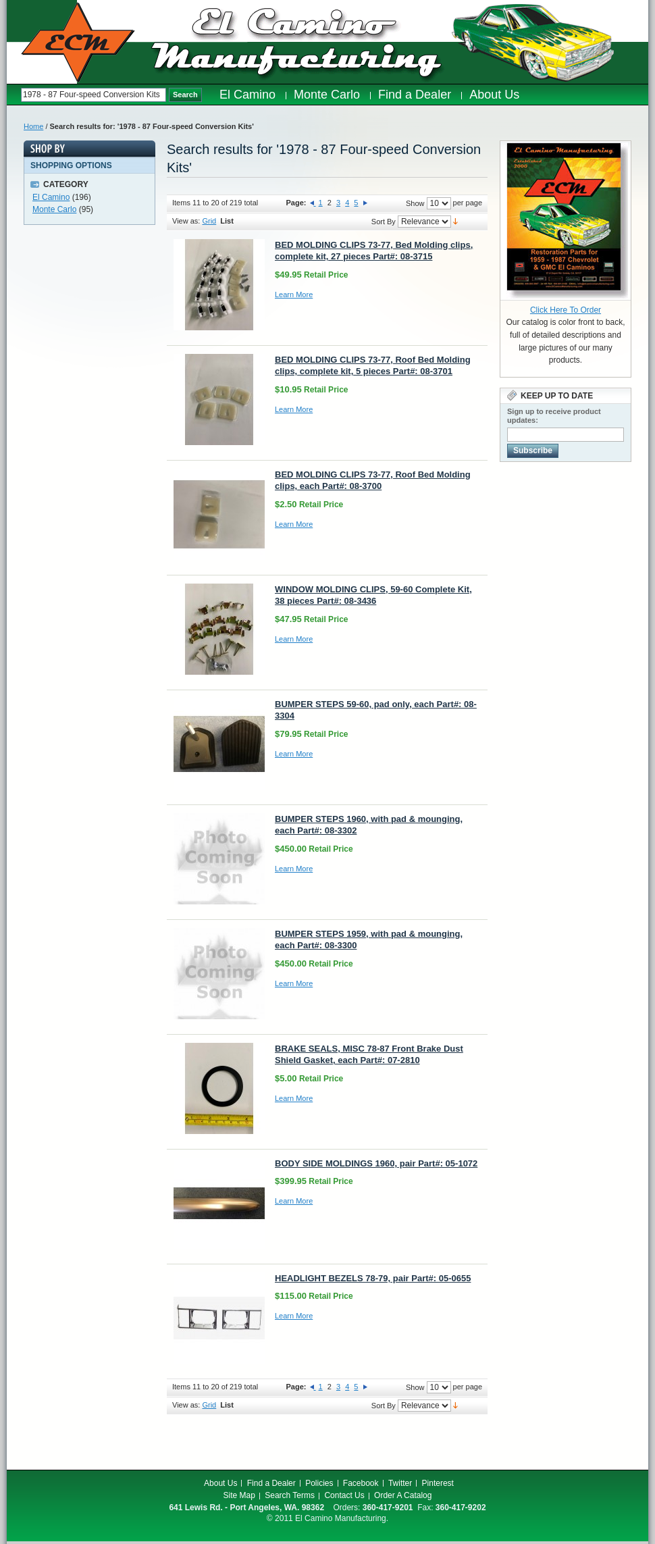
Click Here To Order (565, 310)
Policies (319, 1483)
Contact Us (344, 1495)
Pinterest (438, 1483)
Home (33, 126)
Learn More (294, 294)
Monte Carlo (54, 209)
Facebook (361, 1483)
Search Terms (290, 1495)
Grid (209, 221)
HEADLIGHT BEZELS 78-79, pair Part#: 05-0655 (373, 1278)
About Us (220, 1483)
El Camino (51, 197)
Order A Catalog (402, 1495)
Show (415, 203)
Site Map (239, 1495)
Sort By (383, 221)
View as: (186, 221)
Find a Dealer (271, 1483)
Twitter (400, 1483)
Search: (14, 95)
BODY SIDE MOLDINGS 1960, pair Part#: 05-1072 (376, 1163)
